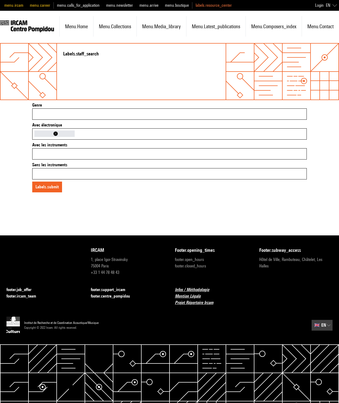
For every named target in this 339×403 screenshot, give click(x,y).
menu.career (40, 5)
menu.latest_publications (216, 26)
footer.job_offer (22, 290)
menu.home (76, 26)
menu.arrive (148, 5)
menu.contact (320, 26)
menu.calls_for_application (78, 5)
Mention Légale (191, 296)
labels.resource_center (214, 5)
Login (319, 5)
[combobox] (169, 114)
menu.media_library (161, 26)
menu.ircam (13, 5)
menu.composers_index (273, 26)
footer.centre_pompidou (113, 296)
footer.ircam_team (24, 296)
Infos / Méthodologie (195, 290)
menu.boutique (177, 5)
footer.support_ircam (111, 290)
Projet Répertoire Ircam (197, 303)
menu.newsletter (119, 5)
